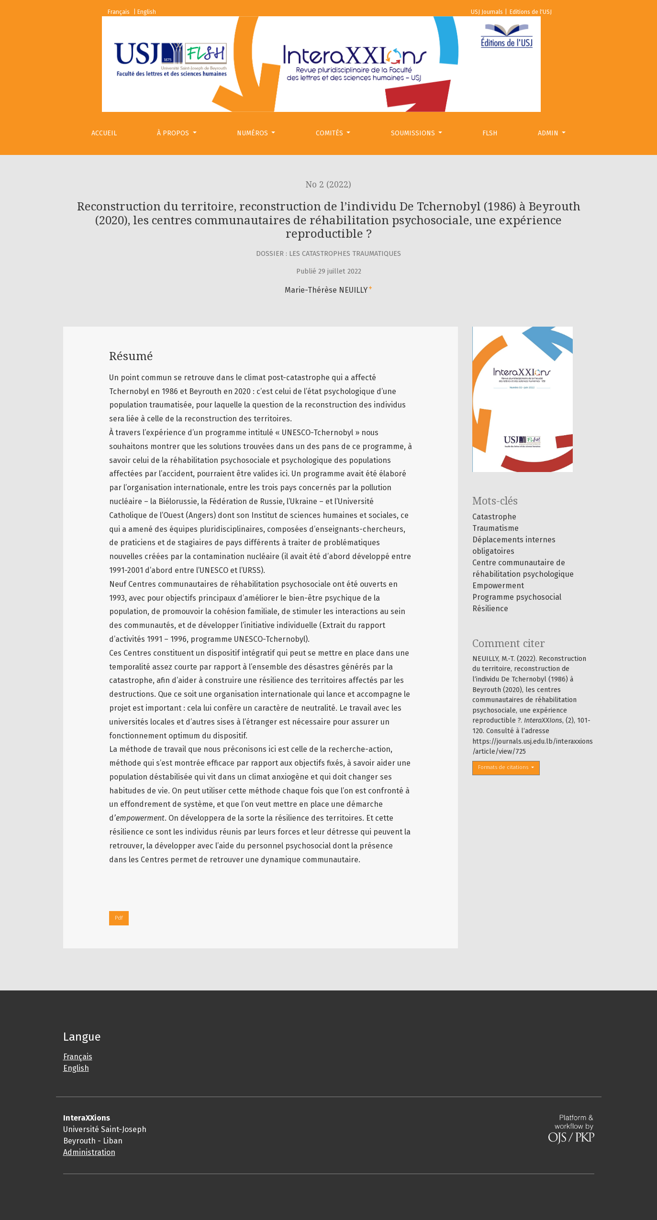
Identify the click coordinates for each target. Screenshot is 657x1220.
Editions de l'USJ (531, 12)
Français (77, 1056)
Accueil (104, 133)
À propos (174, 133)
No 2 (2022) (328, 184)
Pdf (119, 918)
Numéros (253, 133)
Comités (330, 133)
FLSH (489, 133)
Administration (89, 1152)
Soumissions (414, 133)
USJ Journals (487, 12)
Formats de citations (504, 767)
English (76, 1068)
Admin (549, 133)
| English (145, 12)
